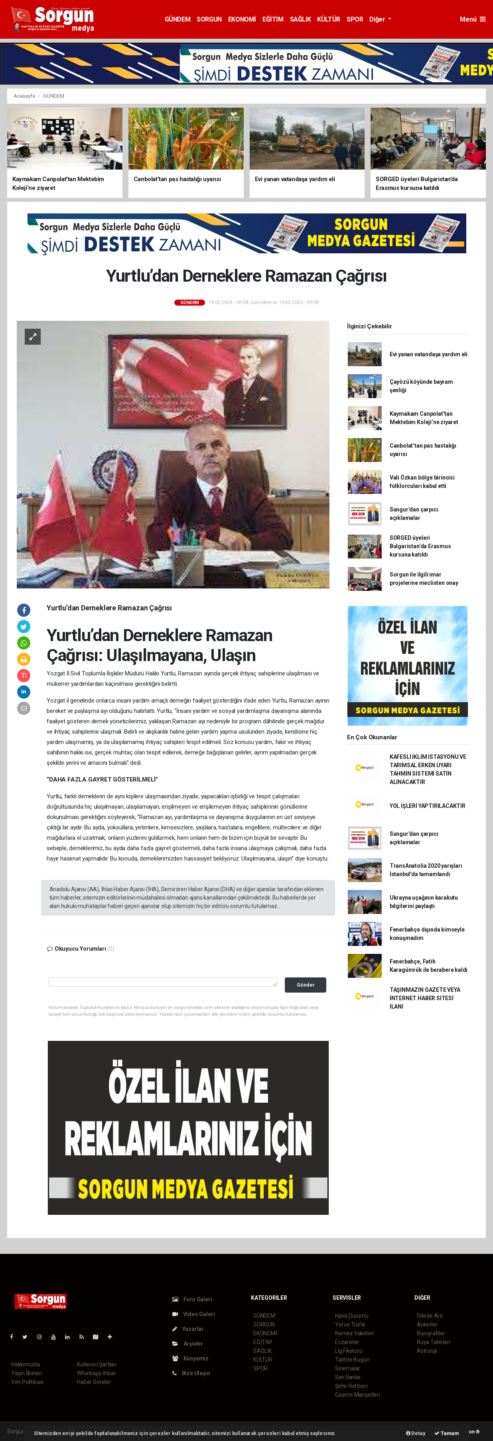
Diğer (378, 19)
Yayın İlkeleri (26, 1373)
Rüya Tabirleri (433, 1342)
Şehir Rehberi (351, 1386)
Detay (416, 1433)
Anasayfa (25, 96)
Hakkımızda (25, 1364)
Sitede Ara (430, 1316)
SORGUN (209, 19)
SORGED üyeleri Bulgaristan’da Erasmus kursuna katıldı (420, 546)
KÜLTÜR (328, 19)
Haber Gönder (94, 1382)
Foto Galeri (192, 1299)
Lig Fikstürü (349, 1351)
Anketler (427, 1324)
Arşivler (187, 1343)
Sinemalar (347, 1368)
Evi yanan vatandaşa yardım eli (428, 354)
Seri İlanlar (348, 1377)
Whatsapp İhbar (96, 1373)
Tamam (446, 1433)
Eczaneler (347, 1342)
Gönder (306, 985)
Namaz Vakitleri (354, 1333)
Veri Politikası (27, 1382)
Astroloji (427, 1351)
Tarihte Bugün (352, 1359)
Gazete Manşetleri (357, 1395)
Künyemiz (190, 1358)
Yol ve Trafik (350, 1324)
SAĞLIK (300, 19)
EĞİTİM (273, 19)
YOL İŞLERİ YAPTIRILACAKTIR (427, 806)
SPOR (355, 19)
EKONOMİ (242, 19)
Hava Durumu (352, 1316)
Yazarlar (188, 1329)
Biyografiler (431, 1333)
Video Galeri (193, 1314)
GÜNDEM (178, 19)
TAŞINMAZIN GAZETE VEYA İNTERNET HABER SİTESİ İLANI (425, 998)
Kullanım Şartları (96, 1364)
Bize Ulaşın (191, 1373)
